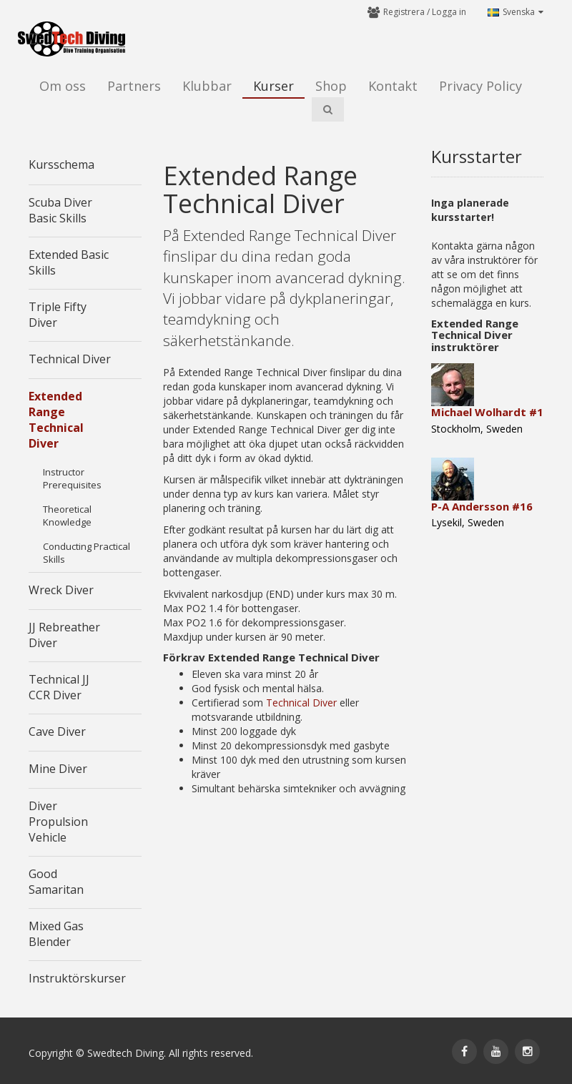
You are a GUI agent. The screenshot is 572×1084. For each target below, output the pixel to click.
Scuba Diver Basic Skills (60, 210)
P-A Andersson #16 (482, 506)
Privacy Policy (480, 85)
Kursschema (61, 164)
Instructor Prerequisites (72, 478)
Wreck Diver (61, 590)
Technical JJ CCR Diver (59, 687)
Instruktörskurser (77, 978)
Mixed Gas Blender (56, 934)
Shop (331, 85)
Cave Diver (57, 731)
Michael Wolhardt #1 (487, 412)
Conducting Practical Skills (86, 553)
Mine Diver (58, 769)
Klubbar (207, 85)
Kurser (273, 85)
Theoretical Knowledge (67, 515)
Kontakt (393, 85)
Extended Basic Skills (69, 262)
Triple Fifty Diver (58, 314)
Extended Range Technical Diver (56, 419)
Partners (134, 85)
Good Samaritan (56, 881)
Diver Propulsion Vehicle (58, 821)
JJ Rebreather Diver (64, 635)
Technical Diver (70, 359)
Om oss (62, 85)
